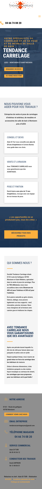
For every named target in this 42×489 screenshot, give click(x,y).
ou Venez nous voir (14, 76)
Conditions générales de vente (24, 479)
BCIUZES (8, 479)
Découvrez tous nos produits (21, 234)
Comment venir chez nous (16, 414)
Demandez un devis (13, 69)
